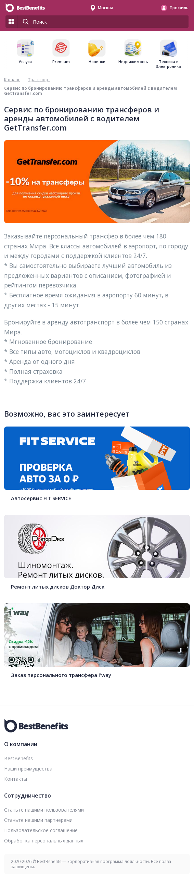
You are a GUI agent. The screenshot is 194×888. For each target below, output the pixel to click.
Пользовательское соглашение (41, 830)
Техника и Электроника (168, 64)
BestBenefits (18, 758)
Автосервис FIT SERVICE (41, 498)
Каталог (12, 79)
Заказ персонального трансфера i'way (61, 675)
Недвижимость (132, 61)
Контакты (15, 779)
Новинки (97, 61)
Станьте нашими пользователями (44, 809)
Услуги (25, 61)
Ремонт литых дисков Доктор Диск (57, 586)
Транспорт (39, 79)
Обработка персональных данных (43, 840)
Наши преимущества (28, 768)
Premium (61, 61)
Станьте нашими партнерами (38, 820)
